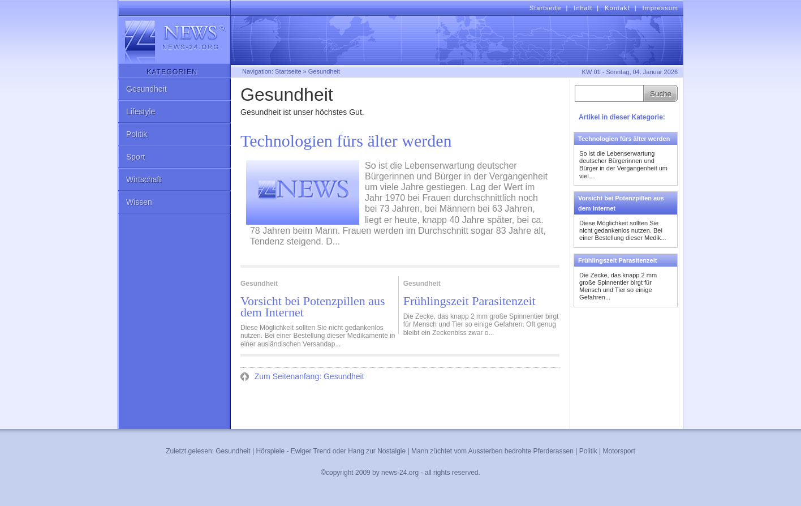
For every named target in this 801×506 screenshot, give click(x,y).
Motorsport (618, 451)
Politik (136, 134)
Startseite (545, 8)
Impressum (660, 8)
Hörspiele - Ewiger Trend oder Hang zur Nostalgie (331, 451)
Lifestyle (140, 111)
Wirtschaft (143, 179)
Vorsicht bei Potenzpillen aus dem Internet (312, 306)
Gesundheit (146, 88)
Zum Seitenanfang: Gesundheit (308, 376)
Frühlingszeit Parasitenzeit (469, 301)
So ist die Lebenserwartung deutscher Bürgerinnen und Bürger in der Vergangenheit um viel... (623, 164)
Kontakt (617, 8)
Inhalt (583, 8)
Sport (135, 156)
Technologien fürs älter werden (346, 140)
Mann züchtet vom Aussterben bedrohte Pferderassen (492, 451)
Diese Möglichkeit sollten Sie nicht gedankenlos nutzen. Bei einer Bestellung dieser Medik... (622, 230)
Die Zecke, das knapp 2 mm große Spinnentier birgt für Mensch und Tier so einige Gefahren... (618, 286)
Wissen (139, 202)
